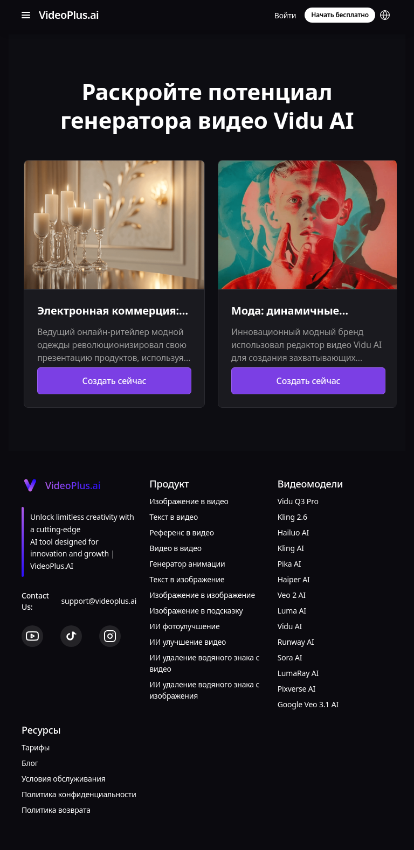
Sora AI (290, 657)
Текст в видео (173, 517)
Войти (285, 15)
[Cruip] (66, 15)
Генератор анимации (187, 564)
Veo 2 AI (292, 595)
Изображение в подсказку (196, 610)
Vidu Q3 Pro (298, 501)
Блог (30, 763)
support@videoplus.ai (99, 601)
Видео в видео (175, 548)
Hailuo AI (293, 532)
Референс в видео (181, 532)
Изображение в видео (188, 501)
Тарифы (36, 747)
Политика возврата (56, 810)
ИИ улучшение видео (187, 642)
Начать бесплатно (340, 14)
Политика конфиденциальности (79, 794)
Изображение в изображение (202, 595)
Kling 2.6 (292, 517)
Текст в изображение (186, 579)
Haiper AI (294, 579)
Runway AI (296, 642)
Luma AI (292, 610)
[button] (385, 15)
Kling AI (291, 548)
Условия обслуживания (64, 779)
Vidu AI (290, 626)
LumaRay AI (298, 673)
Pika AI (289, 564)
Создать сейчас (114, 381)
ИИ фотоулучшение (184, 626)
